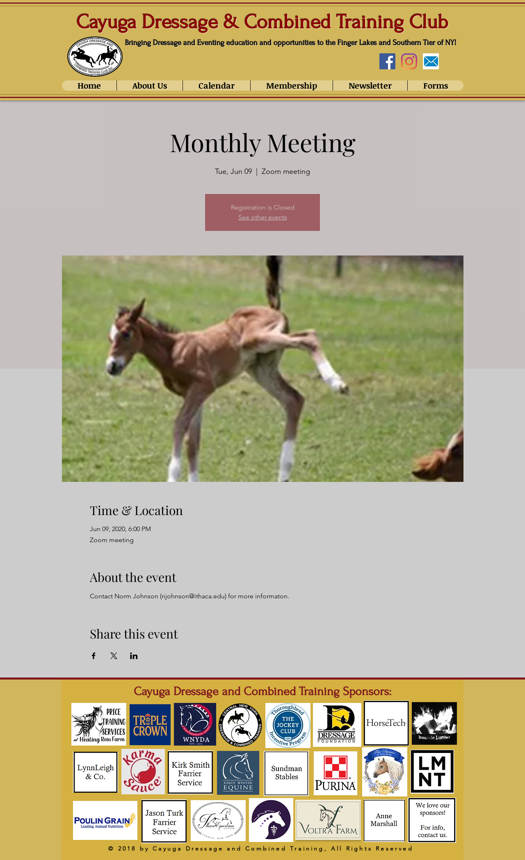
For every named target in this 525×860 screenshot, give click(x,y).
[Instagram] (409, 61)
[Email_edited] (431, 61)
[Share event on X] (114, 655)
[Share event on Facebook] (94, 655)
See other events (262, 217)
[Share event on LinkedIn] (134, 655)
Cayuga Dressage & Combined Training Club (262, 22)
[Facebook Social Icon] (387, 61)
